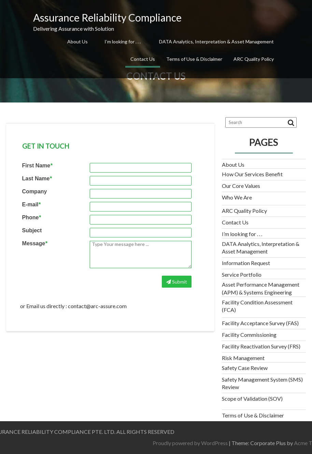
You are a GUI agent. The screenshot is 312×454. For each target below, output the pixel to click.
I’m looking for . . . (122, 41)
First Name (37, 165)
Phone (31, 217)
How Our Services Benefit (252, 174)
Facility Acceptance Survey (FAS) (260, 323)
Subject (32, 230)
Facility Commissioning (249, 334)
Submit (176, 282)
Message (34, 243)
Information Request (246, 263)
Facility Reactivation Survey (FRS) (261, 346)
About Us (77, 41)
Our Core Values (241, 185)
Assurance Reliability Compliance (107, 17)
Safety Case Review (245, 367)
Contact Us (142, 59)
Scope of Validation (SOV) (252, 398)
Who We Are (237, 197)
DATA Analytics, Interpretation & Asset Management (216, 41)
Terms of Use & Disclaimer (194, 59)
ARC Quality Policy (253, 59)
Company (34, 191)
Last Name (37, 178)
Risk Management (243, 358)
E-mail (31, 204)
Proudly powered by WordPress (234, 443)
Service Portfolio (241, 274)
